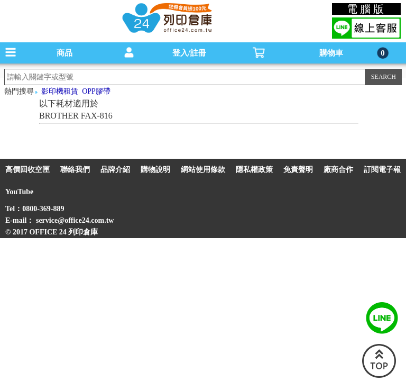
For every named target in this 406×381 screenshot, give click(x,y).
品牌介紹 (115, 170)
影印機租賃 (59, 91)
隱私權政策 (254, 170)
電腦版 (366, 9)
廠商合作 (338, 170)
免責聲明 (298, 170)
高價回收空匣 (27, 170)
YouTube (19, 192)
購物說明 (155, 170)
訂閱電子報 (382, 170)
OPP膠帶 (96, 91)
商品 (64, 53)
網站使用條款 (203, 170)
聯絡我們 (75, 170)
